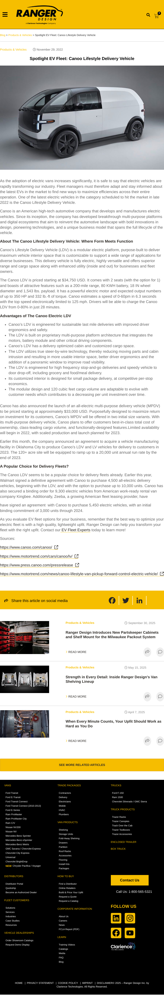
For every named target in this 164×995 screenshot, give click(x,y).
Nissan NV (11, 832)
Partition (63, 847)
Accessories (65, 856)
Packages (64, 869)
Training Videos (67, 945)
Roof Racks (65, 852)
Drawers (63, 843)
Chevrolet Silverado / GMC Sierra (129, 802)
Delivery (63, 798)
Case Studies (12, 921)
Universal (10, 858)
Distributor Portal (14, 884)
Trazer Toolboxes (121, 830)
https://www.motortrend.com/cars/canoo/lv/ (36, 556)
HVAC (62, 811)
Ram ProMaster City (16, 819)
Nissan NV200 (13, 828)
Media (62, 954)
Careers (63, 921)
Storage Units (66, 835)
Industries (11, 917)
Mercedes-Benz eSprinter (19, 841)
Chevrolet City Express (17, 853)
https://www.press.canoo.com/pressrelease (36, 565)
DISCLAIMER (105, 983)
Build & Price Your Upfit (71, 893)
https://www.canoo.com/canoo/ (26, 547)
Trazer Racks (119, 817)
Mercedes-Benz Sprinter (18, 836)
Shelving (63, 830)
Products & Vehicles (13, 49)
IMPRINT (87, 983)
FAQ (61, 958)
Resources (11, 925)
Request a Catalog (68, 901)
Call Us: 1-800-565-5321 (134, 892)
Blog (2, 35)
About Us (63, 917)
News (62, 925)
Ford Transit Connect (17, 802)
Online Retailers (67, 889)
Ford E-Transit (13, 798)
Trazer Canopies (120, 822)
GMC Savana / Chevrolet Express (23, 849)
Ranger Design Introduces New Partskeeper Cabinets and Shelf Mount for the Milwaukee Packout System (114, 634)
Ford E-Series (13, 811)
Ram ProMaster (14, 815)
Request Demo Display (18, 945)
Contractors (65, 793)
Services (10, 913)
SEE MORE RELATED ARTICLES (82, 765)
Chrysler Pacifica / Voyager (23, 866)
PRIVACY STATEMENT (40, 983)
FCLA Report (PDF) (69, 930)
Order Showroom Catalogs (19, 941)
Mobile (62, 806)
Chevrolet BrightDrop (17, 862)
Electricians (65, 802)
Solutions (10, 908)
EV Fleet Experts (75, 530)
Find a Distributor (68, 884)
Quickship (11, 889)
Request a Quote (67, 897)
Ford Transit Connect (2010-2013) (23, 806)
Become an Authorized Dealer (21, 893)
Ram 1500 (117, 798)
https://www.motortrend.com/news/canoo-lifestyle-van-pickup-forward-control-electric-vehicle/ (79, 574)
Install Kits (64, 865)
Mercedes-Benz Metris (17, 845)
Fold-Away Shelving (69, 839)
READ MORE (76, 652)
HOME (19, 983)
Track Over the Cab (122, 826)
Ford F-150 (118, 793)
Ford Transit (12, 793)
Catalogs (63, 949)
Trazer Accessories (122, 835)
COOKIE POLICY (68, 983)
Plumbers (64, 815)
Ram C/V (10, 823)
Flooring (63, 860)
